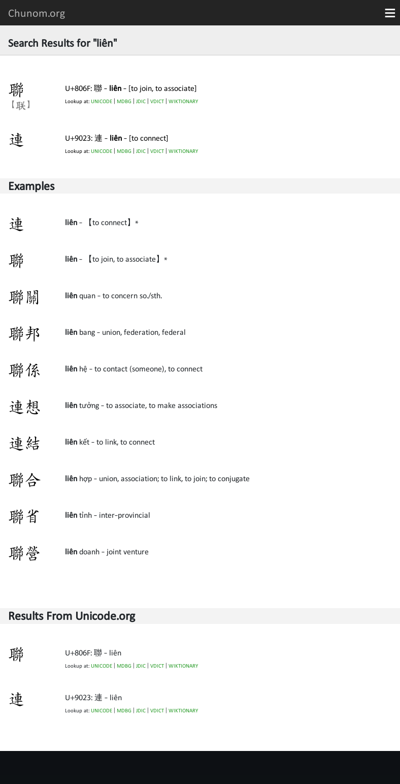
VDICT (157, 101)
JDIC (141, 101)
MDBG (124, 101)
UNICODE (101, 101)
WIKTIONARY (183, 101)
